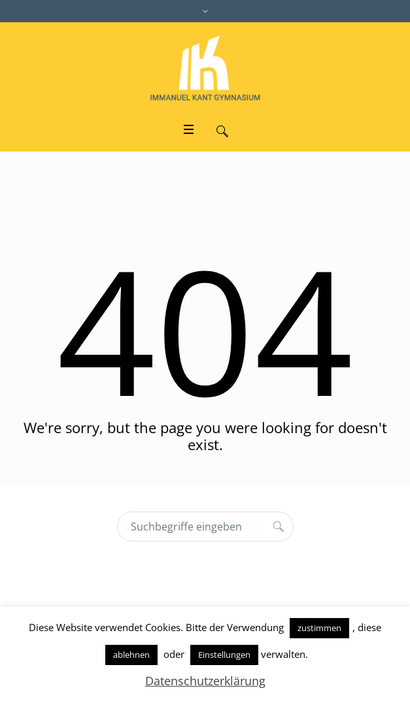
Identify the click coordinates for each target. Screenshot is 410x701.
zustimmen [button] (319, 628)
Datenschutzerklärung (205, 681)
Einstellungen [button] (224, 654)
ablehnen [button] (131, 654)
